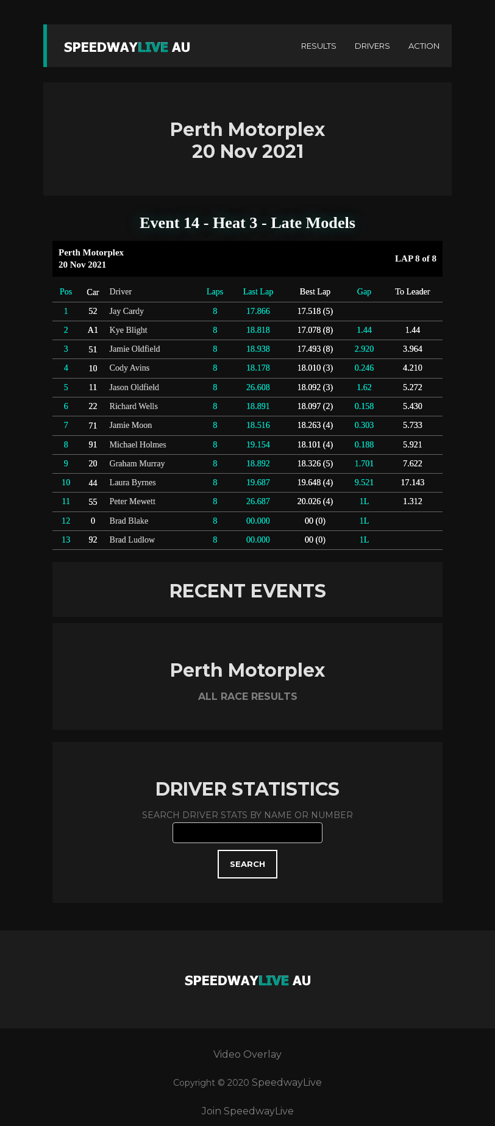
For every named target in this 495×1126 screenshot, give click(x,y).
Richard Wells (134, 406)
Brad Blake (129, 521)
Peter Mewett (132, 501)
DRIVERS (372, 46)
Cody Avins (130, 367)
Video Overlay (247, 1054)
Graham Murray (137, 463)
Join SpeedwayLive (248, 1111)
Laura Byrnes (133, 482)
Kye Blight (129, 330)
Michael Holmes (138, 444)
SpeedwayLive (287, 1082)
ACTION (424, 46)
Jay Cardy (127, 311)
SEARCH (247, 864)
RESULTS (319, 46)
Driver (121, 291)
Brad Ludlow (132, 539)
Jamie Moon (131, 425)
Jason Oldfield (135, 387)
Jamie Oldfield (135, 349)
